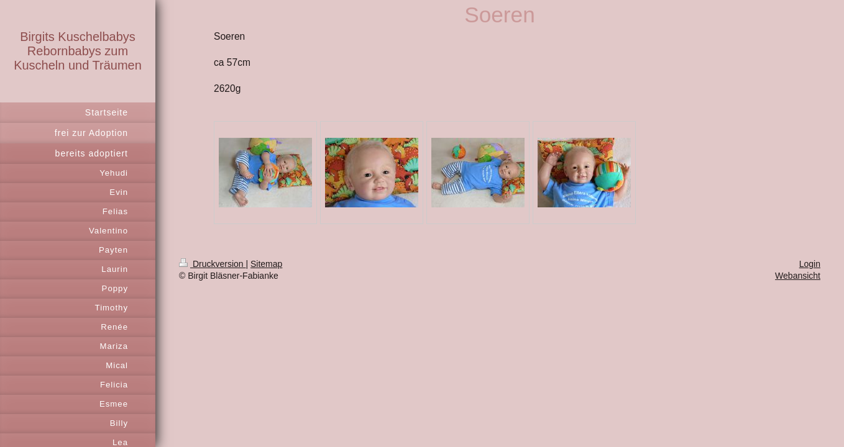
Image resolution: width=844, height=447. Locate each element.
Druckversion (212, 264)
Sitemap (266, 264)
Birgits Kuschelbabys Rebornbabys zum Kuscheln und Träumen (78, 51)
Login (809, 264)
